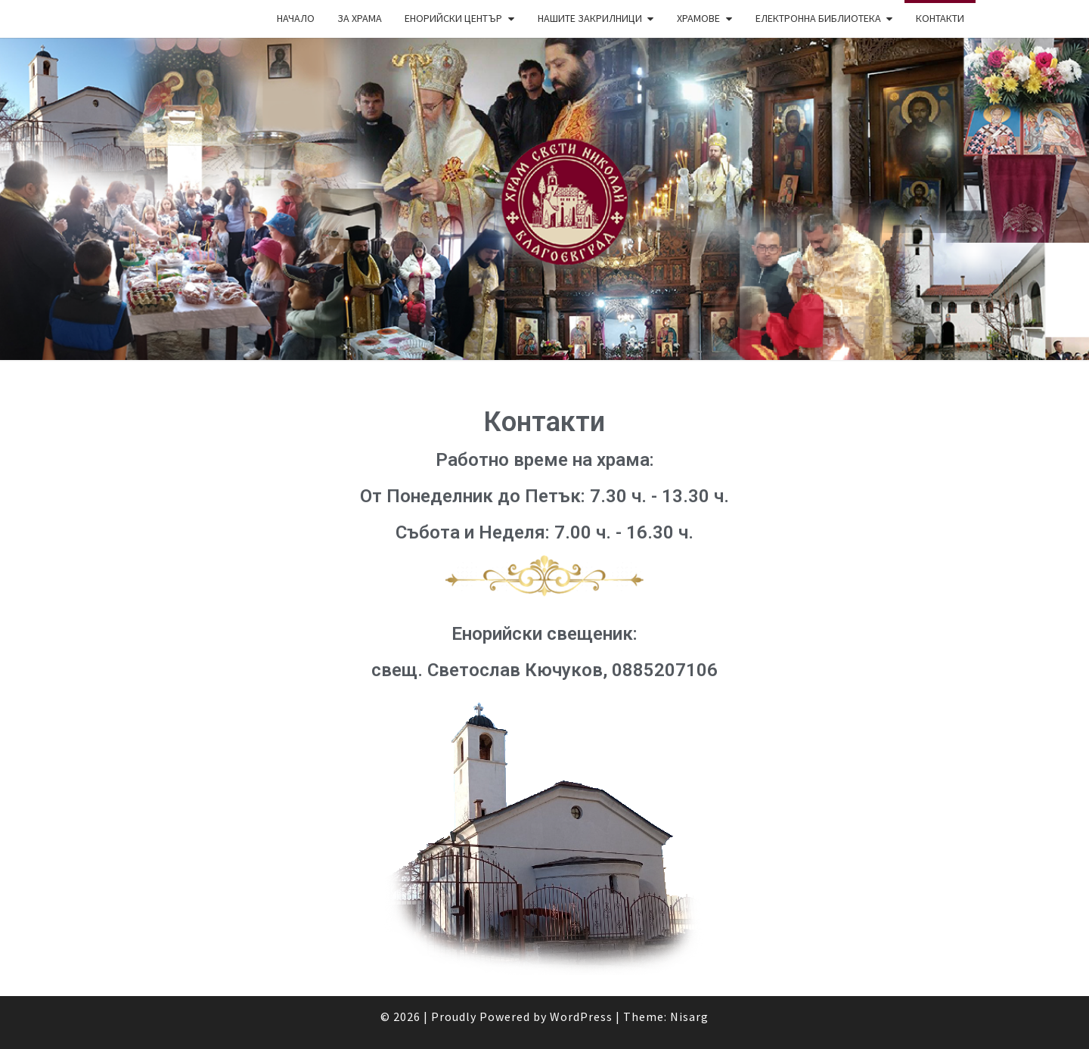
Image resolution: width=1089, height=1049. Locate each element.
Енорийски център (453, 18)
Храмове (698, 18)
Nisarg (689, 1016)
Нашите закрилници (590, 18)
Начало (296, 18)
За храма (359, 18)
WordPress (581, 1016)
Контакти (940, 18)
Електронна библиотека (818, 18)
